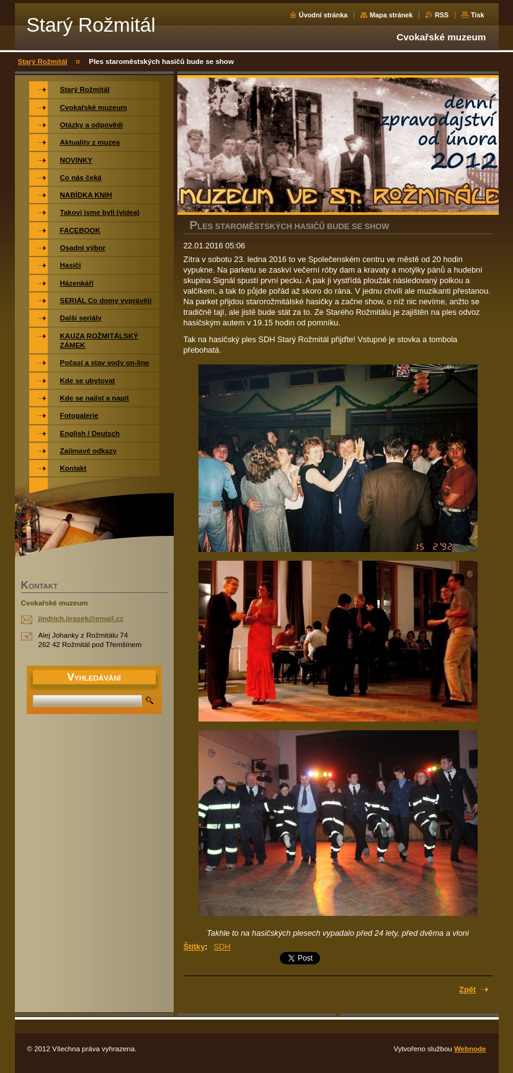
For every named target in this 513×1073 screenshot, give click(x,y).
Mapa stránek (391, 15)
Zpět (467, 989)
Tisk (477, 15)
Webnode (470, 1049)
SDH (222, 946)
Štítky (194, 946)
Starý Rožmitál (43, 61)
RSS (441, 15)
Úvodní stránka (323, 15)
